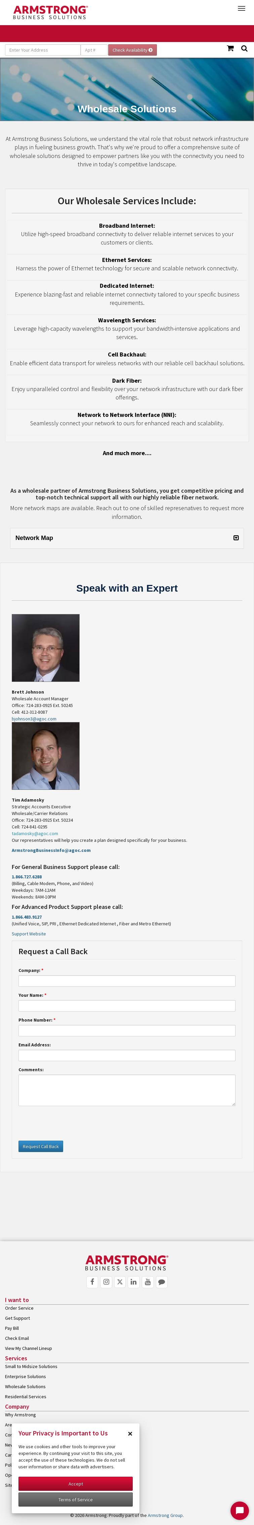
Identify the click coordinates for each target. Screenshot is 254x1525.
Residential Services (25, 1397)
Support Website (29, 934)
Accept (76, 1484)
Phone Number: (36, 1020)
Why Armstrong (20, 1415)
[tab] (127, 538)
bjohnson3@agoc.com (34, 719)
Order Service (19, 1308)
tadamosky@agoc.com (35, 833)
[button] (127, 538)
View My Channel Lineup (28, 1348)
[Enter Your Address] (43, 50)
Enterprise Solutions (25, 1376)
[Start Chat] (239, 1511)
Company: (30, 970)
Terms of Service (75, 1499)
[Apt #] (94, 50)
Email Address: (34, 1045)
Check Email (17, 1338)
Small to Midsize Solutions (31, 1366)
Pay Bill (12, 1328)
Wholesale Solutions (25, 1386)
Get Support (17, 1318)
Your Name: (32, 995)
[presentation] (69, 1124)
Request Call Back (41, 1146)
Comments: (31, 1070)
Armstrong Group (165, 1515)
